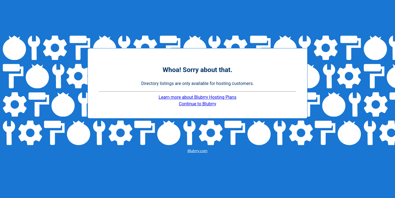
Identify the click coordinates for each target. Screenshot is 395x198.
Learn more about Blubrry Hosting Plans (197, 97)
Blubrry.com (197, 150)
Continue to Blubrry (197, 103)
